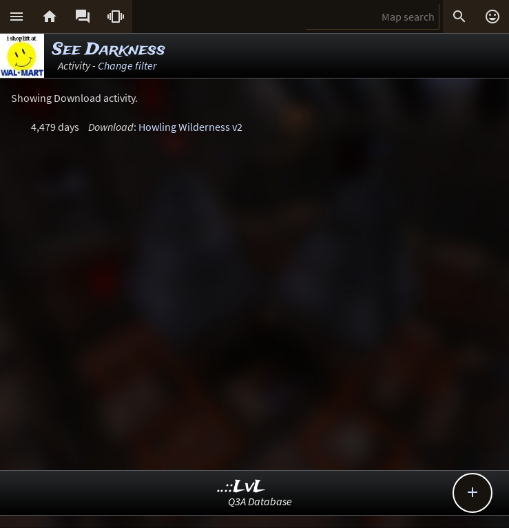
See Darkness (108, 50)
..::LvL (241, 487)
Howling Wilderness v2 (190, 127)
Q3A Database (260, 501)
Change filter (127, 65)
